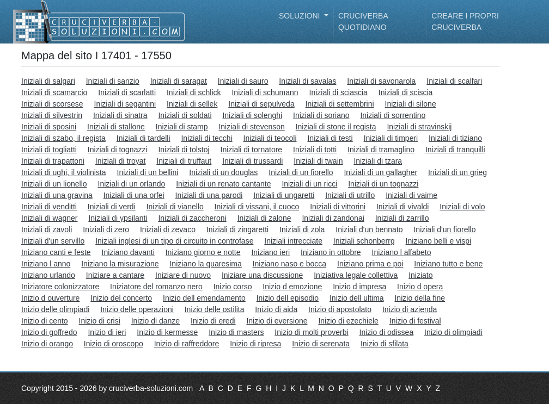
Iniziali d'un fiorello (444, 229)
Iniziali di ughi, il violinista (63, 172)
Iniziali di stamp (182, 126)
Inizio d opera (420, 286)
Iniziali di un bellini (148, 172)
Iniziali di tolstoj (183, 149)
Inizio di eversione (276, 320)
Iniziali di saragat (178, 81)
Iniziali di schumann (264, 92)
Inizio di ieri (107, 332)
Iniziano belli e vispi (439, 241)
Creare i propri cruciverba (465, 21)
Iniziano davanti (128, 252)
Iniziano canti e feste (56, 252)
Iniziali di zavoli (46, 229)
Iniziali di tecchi (206, 138)
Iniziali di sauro (243, 81)
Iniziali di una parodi (209, 195)
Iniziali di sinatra (120, 115)
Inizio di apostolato (339, 309)
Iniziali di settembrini (340, 104)
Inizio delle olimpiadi (55, 309)
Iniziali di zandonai (333, 218)
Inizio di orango (47, 343)
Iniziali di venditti (49, 206)
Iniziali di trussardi (252, 161)
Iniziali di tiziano (455, 138)
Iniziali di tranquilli (455, 149)
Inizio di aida (276, 309)
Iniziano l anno (45, 263)
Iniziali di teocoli (270, 138)
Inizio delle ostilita (215, 309)
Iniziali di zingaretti (237, 229)
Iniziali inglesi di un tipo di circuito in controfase (174, 241)
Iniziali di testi (329, 138)
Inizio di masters (236, 332)
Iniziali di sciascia (338, 92)
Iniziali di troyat (120, 161)
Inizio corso (232, 286)
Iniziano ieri (270, 252)
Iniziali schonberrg (364, 241)
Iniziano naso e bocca (289, 263)
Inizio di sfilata (384, 343)
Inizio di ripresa (255, 343)
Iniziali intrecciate (293, 241)
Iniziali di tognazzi (118, 149)
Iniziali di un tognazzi (383, 183)
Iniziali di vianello (175, 206)
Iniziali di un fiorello (301, 172)
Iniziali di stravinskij (419, 126)
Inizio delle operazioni (137, 309)
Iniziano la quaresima (205, 263)
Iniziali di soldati (184, 115)
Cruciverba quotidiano (363, 21)
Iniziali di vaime (411, 195)
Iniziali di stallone (116, 126)
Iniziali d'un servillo (52, 241)
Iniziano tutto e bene (448, 263)
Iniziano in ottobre (331, 252)
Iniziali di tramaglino (380, 149)
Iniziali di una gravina (57, 195)
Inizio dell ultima (357, 298)
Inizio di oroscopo (113, 343)
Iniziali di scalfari (454, 81)
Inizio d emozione (292, 286)
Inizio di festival (415, 320)
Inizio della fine (419, 298)
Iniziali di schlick (194, 92)
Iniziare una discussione (262, 275)
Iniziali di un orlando (132, 183)
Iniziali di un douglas (223, 172)
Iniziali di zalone (264, 218)
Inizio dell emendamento (204, 298)
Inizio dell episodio (288, 298)
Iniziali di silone (410, 104)
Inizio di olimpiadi (453, 332)
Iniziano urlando (48, 275)
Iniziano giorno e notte (203, 252)
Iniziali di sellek (192, 104)
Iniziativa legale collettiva (356, 275)
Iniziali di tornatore (252, 149)
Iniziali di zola (302, 229)
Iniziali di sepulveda (261, 104)
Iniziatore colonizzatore (60, 286)
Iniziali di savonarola (381, 81)
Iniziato (420, 275)
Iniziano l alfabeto (401, 252)
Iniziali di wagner (49, 218)
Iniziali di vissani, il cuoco (257, 206)
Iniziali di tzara (377, 161)
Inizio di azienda (409, 309)
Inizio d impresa (359, 286)
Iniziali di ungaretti (283, 195)
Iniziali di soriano (321, 115)
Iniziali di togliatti (49, 149)
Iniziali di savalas (307, 81)
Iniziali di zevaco (168, 229)
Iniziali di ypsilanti (117, 218)
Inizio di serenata (321, 343)
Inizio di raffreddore (186, 343)
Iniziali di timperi (391, 138)
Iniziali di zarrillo (402, 218)
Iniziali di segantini (125, 104)
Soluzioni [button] (300, 15)
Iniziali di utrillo (350, 195)
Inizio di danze (155, 320)
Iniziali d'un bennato (368, 229)
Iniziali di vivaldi (402, 206)
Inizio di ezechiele (348, 320)
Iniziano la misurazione (119, 263)
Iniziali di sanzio (112, 81)
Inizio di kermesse (167, 332)
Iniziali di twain (318, 161)
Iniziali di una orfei (133, 195)
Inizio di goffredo (49, 332)
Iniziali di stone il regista (336, 126)
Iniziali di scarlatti (127, 92)
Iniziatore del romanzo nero (156, 286)
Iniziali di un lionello (54, 183)
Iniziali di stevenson (251, 126)
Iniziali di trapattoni (52, 161)
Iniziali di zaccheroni (192, 218)
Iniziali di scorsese (52, 104)
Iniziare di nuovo (183, 275)
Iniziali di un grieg (457, 172)
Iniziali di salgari (48, 81)
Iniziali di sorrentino (392, 115)
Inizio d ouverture (50, 298)
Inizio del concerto (121, 298)
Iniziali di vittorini (337, 206)
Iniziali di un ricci (309, 183)
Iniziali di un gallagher (380, 172)
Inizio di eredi (213, 320)
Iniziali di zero (106, 229)
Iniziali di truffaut (183, 161)
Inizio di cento (44, 320)
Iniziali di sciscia (406, 92)
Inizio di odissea (386, 332)
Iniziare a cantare (115, 275)
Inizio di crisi (99, 320)
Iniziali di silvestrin (51, 115)
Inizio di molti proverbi (311, 332)
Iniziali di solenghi (252, 115)
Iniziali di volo (462, 206)
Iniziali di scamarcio (54, 92)
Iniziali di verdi (112, 206)
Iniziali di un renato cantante (223, 183)
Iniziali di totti (315, 149)
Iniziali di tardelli (143, 138)
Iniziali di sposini (48, 126)
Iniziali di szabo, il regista (63, 138)
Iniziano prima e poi (370, 263)
